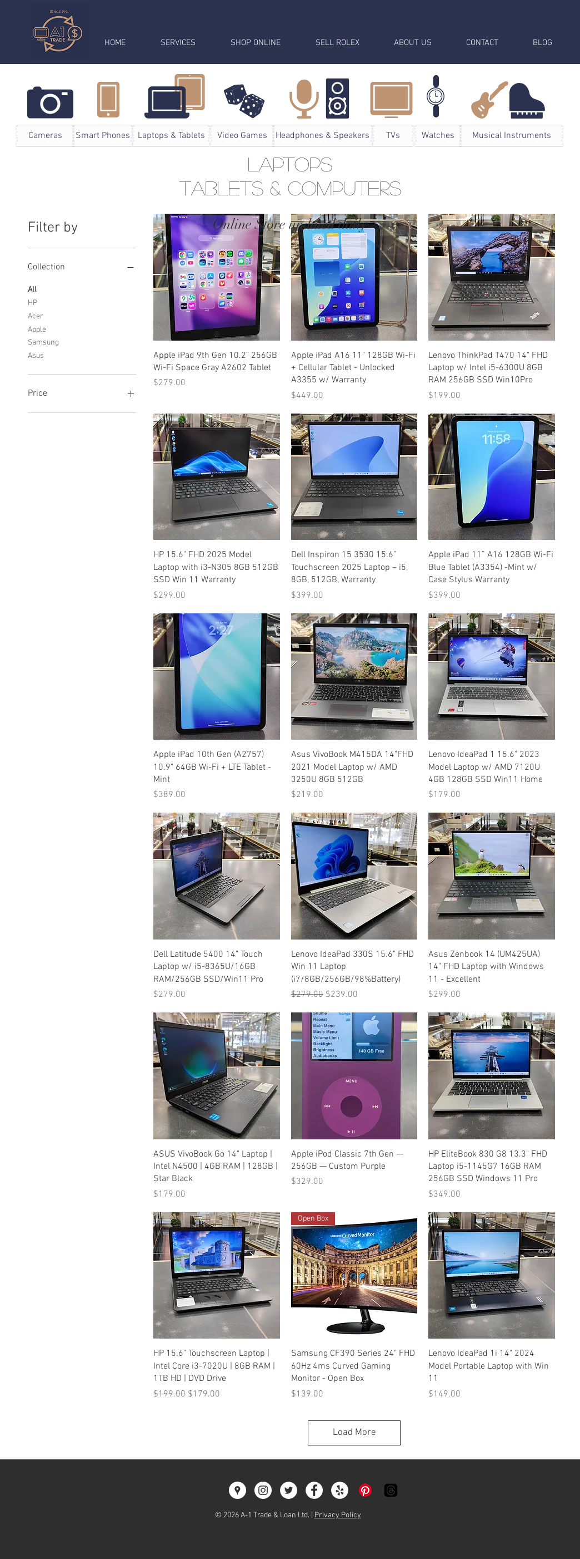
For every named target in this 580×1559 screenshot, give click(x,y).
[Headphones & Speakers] (322, 136)
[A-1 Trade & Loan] (263, 1490)
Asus (36, 355)
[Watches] (438, 136)
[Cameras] (45, 136)
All (32, 288)
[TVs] (393, 136)
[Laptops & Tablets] (171, 136)
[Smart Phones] (102, 136)
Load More (354, 1432)
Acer (35, 315)
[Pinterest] (365, 1490)
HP (32, 302)
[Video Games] (242, 136)
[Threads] (390, 1490)
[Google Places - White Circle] (237, 1490)
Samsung (43, 341)
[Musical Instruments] (511, 136)
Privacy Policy (337, 1515)
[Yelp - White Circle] (339, 1490)
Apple (37, 329)
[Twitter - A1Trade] (288, 1490)
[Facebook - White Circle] (314, 1490)
